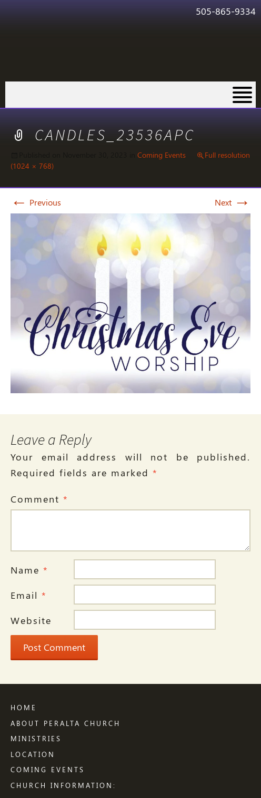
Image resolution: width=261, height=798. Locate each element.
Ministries (36, 738)
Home (24, 707)
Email (29, 595)
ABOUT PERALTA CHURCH (66, 723)
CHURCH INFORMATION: (63, 785)
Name (29, 570)
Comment (39, 499)
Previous (36, 202)
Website (31, 620)
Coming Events (161, 155)
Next (232, 202)
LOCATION (33, 754)
